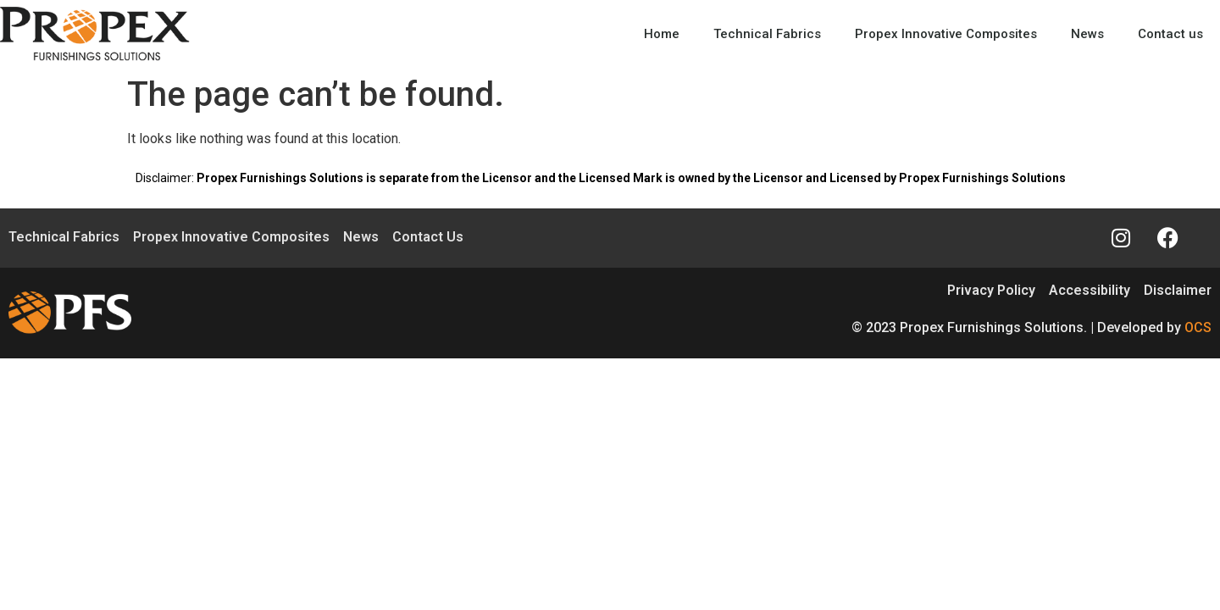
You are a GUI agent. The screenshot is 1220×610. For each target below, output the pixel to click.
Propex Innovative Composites (946, 34)
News (1087, 34)
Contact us (1170, 34)
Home (661, 34)
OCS (1198, 327)
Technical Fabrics (767, 34)
